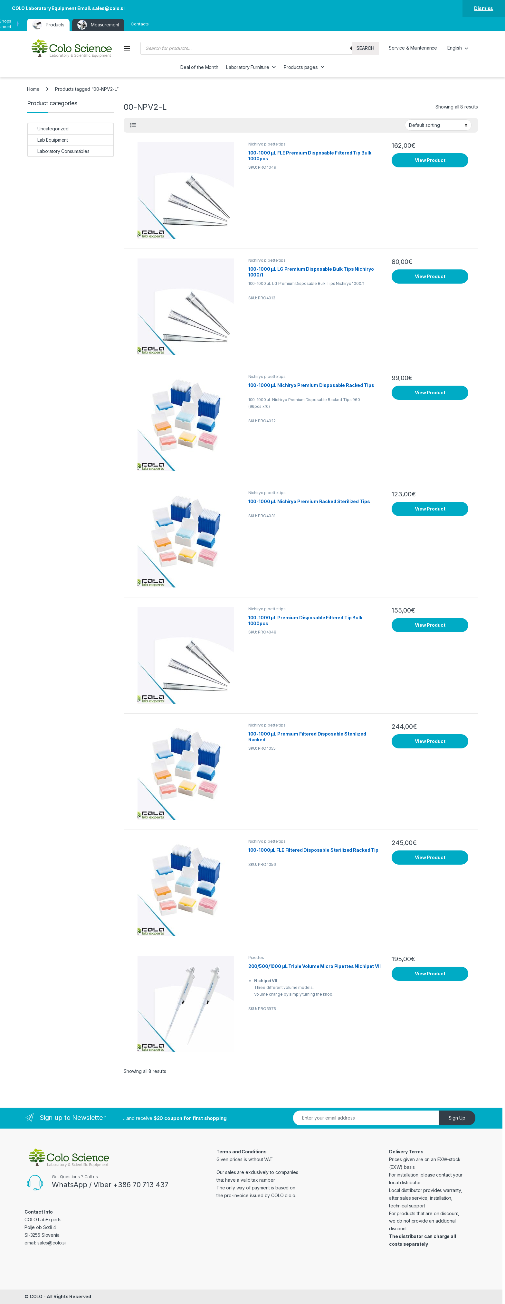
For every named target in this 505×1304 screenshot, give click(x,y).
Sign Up (457, 1118)
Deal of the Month (199, 67)
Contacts (140, 23)
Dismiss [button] (483, 8)
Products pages (301, 67)
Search (365, 48)
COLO (36, 1296)
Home (33, 89)
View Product (430, 160)
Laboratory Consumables (59, 151)
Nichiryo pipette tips (267, 144)
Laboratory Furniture (247, 67)
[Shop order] (438, 124)
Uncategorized (48, 128)
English (454, 48)
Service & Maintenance (413, 48)
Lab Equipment (48, 140)
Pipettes (256, 957)
